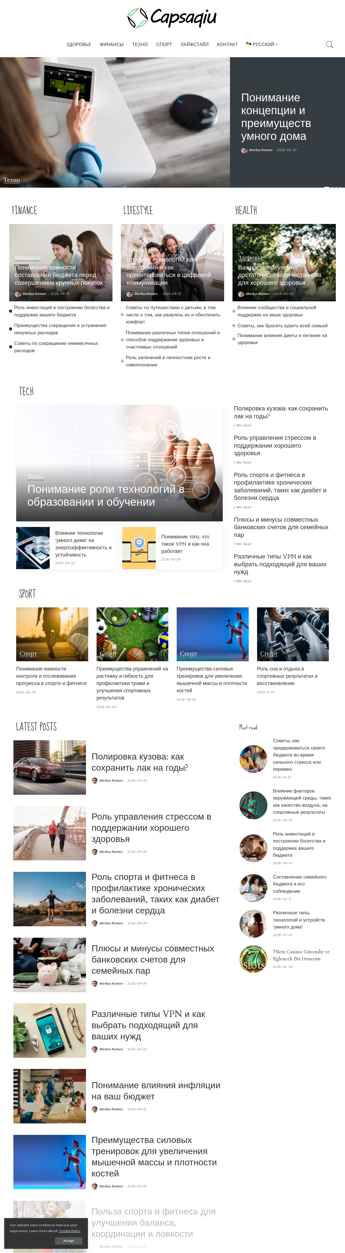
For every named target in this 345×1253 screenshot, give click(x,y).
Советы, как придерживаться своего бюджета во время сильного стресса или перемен (299, 755)
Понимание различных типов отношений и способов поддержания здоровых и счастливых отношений (173, 340)
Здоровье (250, 257)
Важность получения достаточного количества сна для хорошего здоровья (279, 275)
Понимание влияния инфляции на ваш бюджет (156, 1091)
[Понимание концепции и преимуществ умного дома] (115, 122)
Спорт (28, 653)
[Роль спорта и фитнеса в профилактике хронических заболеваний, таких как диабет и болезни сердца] (49, 899)
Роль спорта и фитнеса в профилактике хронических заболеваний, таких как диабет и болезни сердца (280, 486)
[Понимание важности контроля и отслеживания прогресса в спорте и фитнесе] (52, 634)
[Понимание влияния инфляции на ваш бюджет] (49, 1096)
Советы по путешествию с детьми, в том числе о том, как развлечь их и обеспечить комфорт (173, 314)
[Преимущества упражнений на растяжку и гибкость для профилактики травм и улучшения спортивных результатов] (133, 634)
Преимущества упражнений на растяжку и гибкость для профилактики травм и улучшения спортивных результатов (132, 683)
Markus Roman (261, 150)
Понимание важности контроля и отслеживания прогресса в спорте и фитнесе (51, 676)
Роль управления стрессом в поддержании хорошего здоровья (275, 445)
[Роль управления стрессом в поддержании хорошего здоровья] (49, 833)
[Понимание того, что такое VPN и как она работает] (139, 548)
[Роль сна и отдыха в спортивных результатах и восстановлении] (293, 634)
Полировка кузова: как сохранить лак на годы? (281, 412)
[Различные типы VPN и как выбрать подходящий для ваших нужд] (49, 1030)
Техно (11, 179)
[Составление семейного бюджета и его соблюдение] (253, 888)
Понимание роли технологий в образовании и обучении (106, 496)
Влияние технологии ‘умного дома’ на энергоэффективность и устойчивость (83, 544)
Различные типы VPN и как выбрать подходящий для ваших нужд (280, 564)
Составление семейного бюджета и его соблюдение (299, 884)
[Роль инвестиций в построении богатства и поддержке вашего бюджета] (253, 848)
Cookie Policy (69, 1231)
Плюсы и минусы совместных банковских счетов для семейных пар (281, 527)
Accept (68, 1241)
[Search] (329, 44)
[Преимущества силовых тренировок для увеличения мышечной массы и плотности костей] (213, 634)
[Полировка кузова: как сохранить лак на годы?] (49, 767)
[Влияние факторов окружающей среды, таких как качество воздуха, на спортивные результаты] (253, 805)
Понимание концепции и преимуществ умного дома (276, 117)
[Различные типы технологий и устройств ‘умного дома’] (253, 924)
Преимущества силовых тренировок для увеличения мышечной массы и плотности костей (212, 679)
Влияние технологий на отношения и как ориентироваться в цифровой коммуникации (168, 271)
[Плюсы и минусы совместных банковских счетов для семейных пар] (49, 965)
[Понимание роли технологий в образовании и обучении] (119, 463)
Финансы (28, 257)
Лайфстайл (141, 249)
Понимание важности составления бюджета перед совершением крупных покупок (59, 275)
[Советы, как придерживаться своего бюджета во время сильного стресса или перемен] (253, 759)
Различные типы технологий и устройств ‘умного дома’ (299, 920)
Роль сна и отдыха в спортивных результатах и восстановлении (287, 676)
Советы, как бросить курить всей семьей (283, 326)
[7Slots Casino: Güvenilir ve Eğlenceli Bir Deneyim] (253, 959)
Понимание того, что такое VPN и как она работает (185, 544)
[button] (326, 188)
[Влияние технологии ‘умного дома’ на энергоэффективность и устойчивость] (33, 548)
